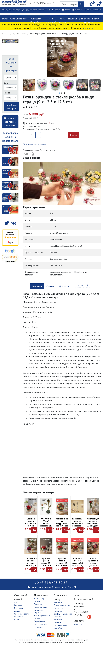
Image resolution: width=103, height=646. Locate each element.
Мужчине (6, 18)
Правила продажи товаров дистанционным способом (61, 622)
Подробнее (87, 27)
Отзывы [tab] (50, 286)
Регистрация (95, 10)
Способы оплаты (21, 614)
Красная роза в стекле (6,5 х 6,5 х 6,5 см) (46, 563)
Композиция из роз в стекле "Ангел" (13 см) (30, 563)
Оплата (67, 10)
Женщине (16, 18)
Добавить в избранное (34, 144)
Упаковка (58, 602)
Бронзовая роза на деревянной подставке (77, 522)
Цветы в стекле (19, 33)
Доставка (56, 10)
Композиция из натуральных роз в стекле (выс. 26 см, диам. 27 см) (62, 524)
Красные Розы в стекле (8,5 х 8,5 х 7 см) (77, 562)
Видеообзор (62, 500)
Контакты (78, 10)
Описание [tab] (37, 286)
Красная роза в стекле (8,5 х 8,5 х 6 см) (62, 562)
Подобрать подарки (11, 106)
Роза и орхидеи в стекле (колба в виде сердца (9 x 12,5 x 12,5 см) (93, 565)
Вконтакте (78, 624)
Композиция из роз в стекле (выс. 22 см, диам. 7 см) (93, 523)
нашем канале (10, 140)
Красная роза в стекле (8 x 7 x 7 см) (30, 522)
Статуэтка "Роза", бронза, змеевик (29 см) (46, 523)
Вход (87, 10)
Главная (5, 33)
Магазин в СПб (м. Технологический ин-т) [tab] (83, 286)
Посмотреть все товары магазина (10, 122)
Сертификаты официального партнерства (40, 624)
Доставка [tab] (64, 286)
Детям (24, 18)
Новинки (72, 18)
